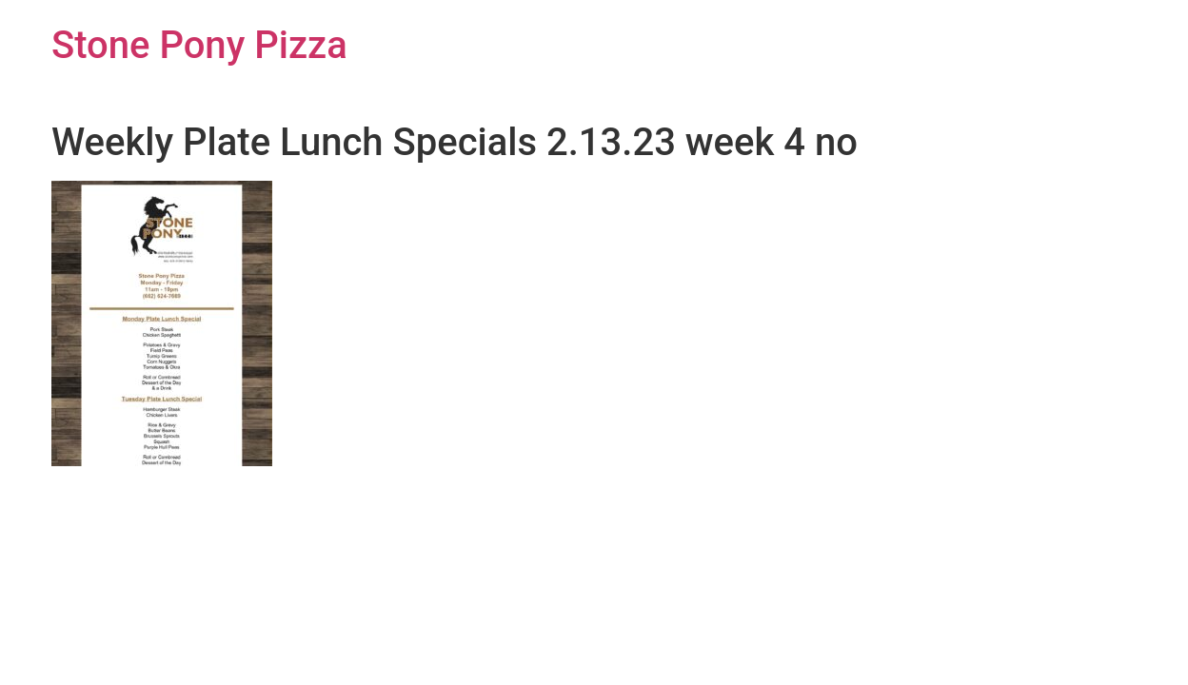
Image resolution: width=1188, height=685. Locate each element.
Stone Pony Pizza (199, 45)
